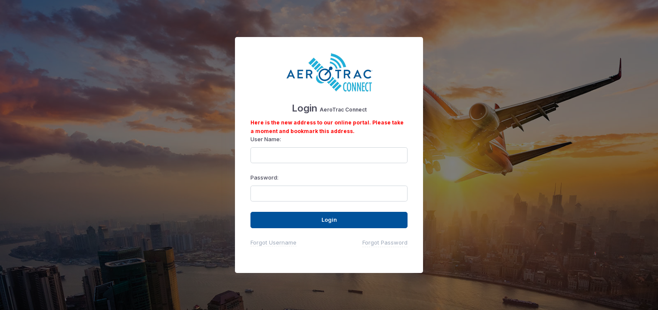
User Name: (265, 139)
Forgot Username (273, 242)
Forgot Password (385, 242)
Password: (264, 177)
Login (329, 219)
